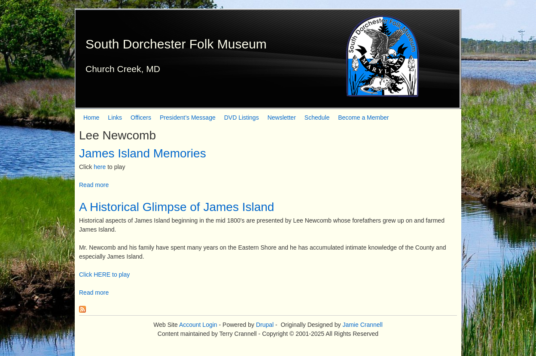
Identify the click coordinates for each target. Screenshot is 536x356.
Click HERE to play (104, 274)
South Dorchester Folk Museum (176, 44)
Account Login (198, 324)
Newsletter (282, 117)
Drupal (265, 324)
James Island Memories (142, 153)
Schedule (317, 117)
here (100, 166)
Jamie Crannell (362, 324)
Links (115, 117)
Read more (94, 184)
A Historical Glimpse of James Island (176, 207)
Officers (141, 117)
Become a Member (363, 117)
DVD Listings (241, 117)
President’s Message (188, 117)
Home (91, 117)
